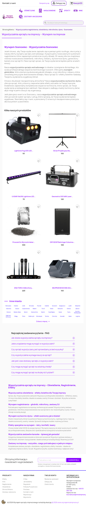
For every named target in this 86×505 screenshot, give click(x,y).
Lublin (70, 306)
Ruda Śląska (52, 312)
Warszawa (8, 306)
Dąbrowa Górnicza (8, 316)
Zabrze (77, 308)
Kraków (16, 306)
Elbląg (15, 316)
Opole (60, 312)
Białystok (77, 306)
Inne (78, 11)
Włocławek (39, 316)
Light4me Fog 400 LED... (23, 151)
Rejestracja (27, 495)
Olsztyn (9, 312)
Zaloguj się (48, 482)
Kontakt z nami (9, 3)
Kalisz (70, 316)
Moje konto (27, 497)
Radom (34, 308)
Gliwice (69, 308)
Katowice (8, 308)
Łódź (23, 306)
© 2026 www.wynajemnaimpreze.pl (65, 502)
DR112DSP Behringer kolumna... (62, 242)
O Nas (25, 479)
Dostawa (26, 489)
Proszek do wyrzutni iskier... (23, 242)
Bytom (26, 312)
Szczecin (54, 306)
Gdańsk (47, 306)
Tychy (68, 312)
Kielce (51, 308)
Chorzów (54, 316)
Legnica (78, 316)
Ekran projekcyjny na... (62, 151)
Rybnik (43, 312)
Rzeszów (60, 308)
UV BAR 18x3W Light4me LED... (24, 196)
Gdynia (17, 308)
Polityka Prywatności (30, 487)
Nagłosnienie (47, 11)
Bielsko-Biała (17, 312)
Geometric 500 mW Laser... (62, 196)
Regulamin (26, 484)
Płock (23, 316)
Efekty (64, 11)
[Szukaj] (63, 23)
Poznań (39, 306)
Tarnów (47, 316)
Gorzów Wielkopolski (77, 312)
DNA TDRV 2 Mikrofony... (23, 288)
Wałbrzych (31, 316)
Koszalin (62, 316)
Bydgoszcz (62, 306)
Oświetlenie (27, 11)
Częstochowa (26, 308)
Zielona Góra (34, 312)
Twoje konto (50, 475)
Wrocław (31, 306)
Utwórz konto (49, 484)
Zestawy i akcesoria (30, 17)
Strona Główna (7, 489)
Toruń (43, 308)
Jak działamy (27, 482)
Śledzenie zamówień (51, 479)
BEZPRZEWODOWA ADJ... (62, 288)
